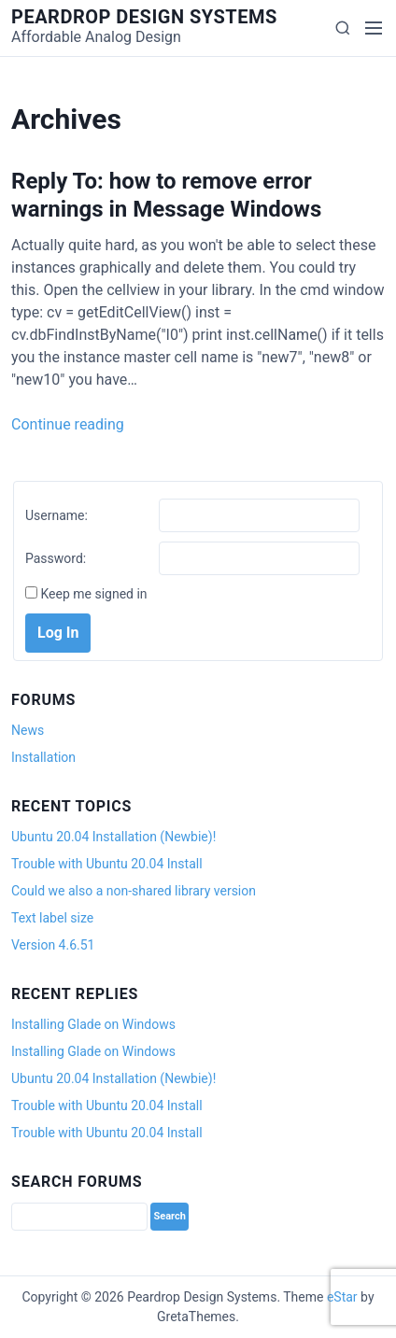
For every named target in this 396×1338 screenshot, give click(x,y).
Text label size (52, 917)
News (27, 730)
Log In (57, 632)
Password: (55, 558)
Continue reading (67, 424)
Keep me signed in (93, 593)
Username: (56, 515)
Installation (43, 757)
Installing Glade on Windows (93, 1024)
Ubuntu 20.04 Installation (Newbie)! (113, 836)
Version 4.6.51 (52, 944)
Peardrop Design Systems (144, 17)
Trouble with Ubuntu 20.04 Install (107, 863)
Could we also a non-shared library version (133, 890)
